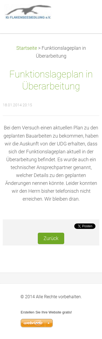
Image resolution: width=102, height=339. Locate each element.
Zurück (51, 238)
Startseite (26, 48)
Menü (87, 12)
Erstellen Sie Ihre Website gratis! (46, 312)
